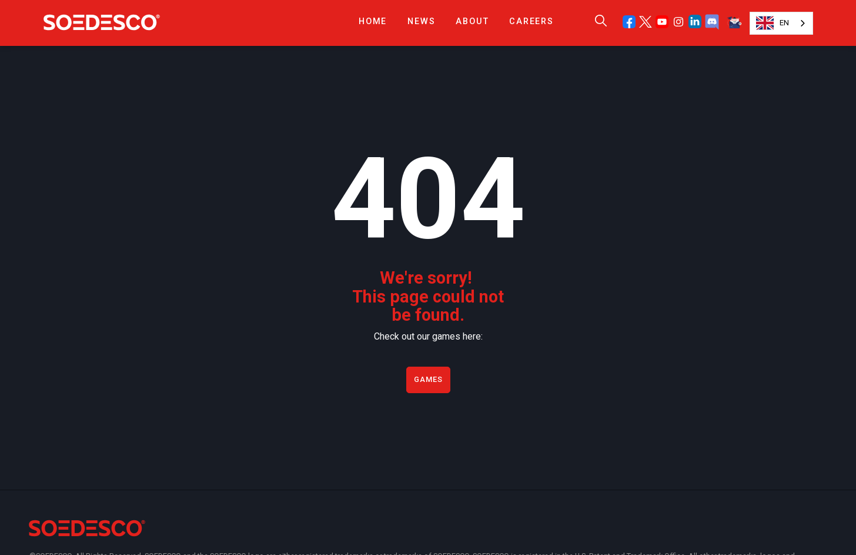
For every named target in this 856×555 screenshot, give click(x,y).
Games (428, 379)
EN (772, 23)
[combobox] (781, 23)
